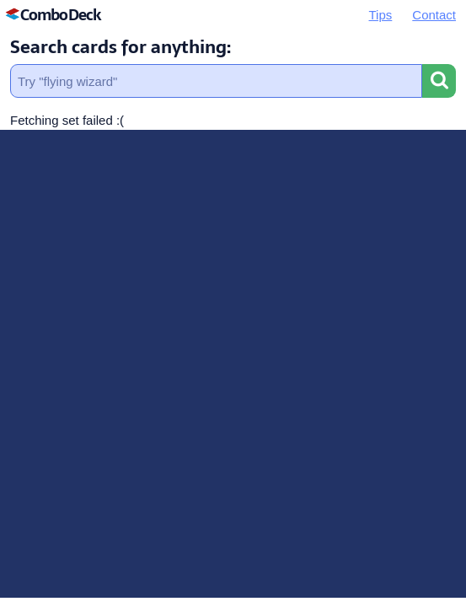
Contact (434, 15)
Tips (381, 15)
